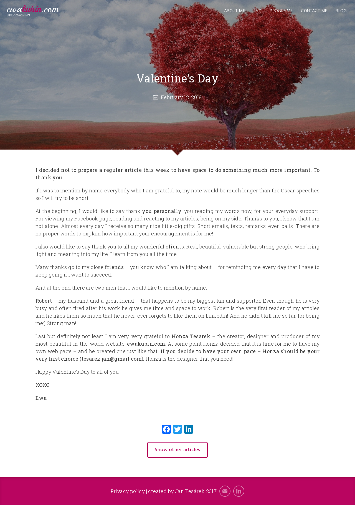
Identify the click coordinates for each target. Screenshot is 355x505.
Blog (341, 11)
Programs (281, 11)
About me (234, 11)
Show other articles (177, 450)
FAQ (257, 11)
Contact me (314, 11)
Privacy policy (128, 491)
